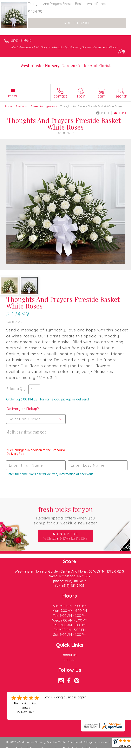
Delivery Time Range (26, 432)
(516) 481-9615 (21, 40)
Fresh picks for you (65, 515)
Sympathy (21, 106)
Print (102, 113)
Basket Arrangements (44, 106)
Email (120, 113)
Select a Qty (16, 389)
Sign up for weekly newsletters (65, 536)
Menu (13, 95)
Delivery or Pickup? (23, 409)
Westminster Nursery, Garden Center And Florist (65, 65)
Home (8, 106)
